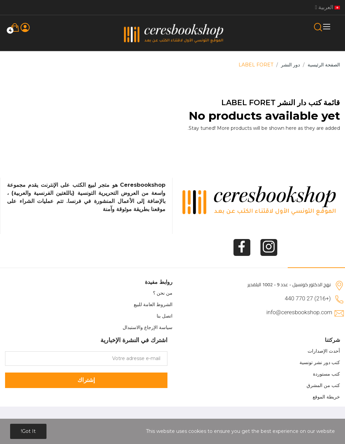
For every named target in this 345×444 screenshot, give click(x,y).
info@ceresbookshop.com (299, 312)
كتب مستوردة (326, 374)
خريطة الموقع (326, 397)
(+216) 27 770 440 (308, 298)
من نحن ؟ (162, 293)
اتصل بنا (164, 316)
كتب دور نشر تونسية (320, 362)
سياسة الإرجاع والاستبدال (147, 327)
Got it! (28, 431)
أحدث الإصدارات (324, 351)
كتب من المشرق (323, 385)
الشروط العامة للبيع (153, 304)
